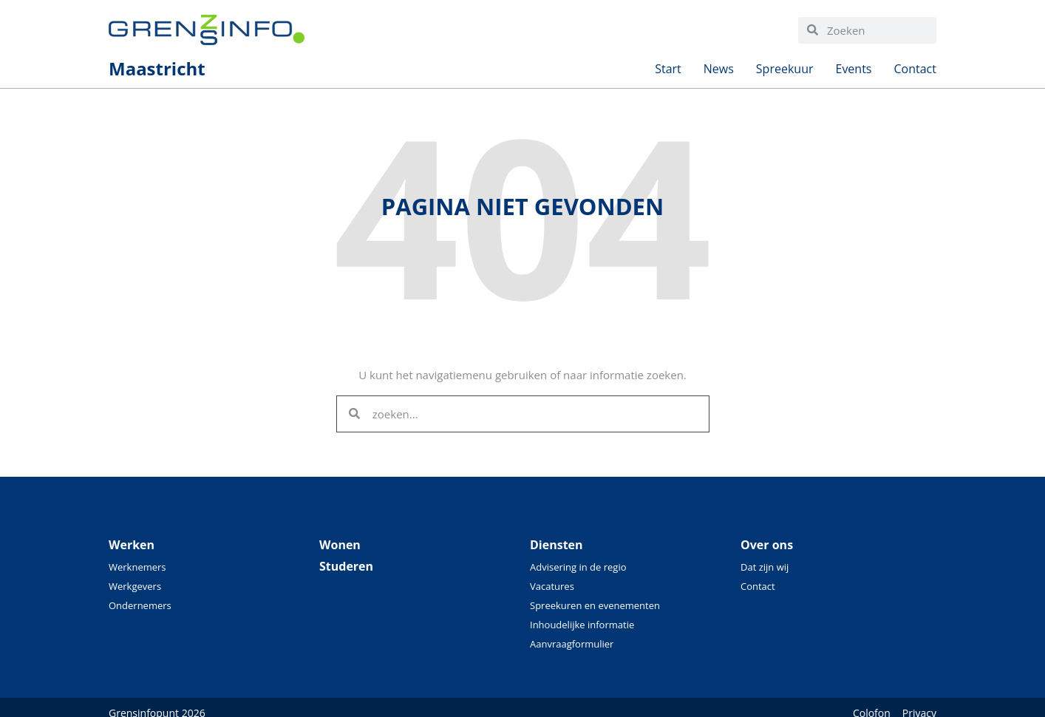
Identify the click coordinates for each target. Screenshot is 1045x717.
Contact (915, 72)
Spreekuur (785, 72)
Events (853, 72)
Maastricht (157, 73)
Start (668, 72)
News (719, 72)
